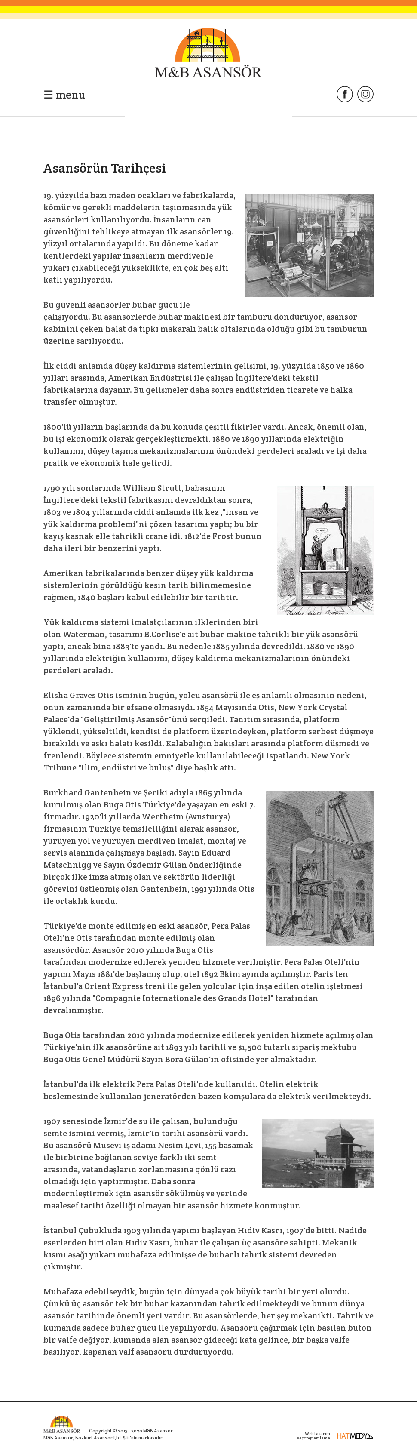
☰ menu (64, 94)
